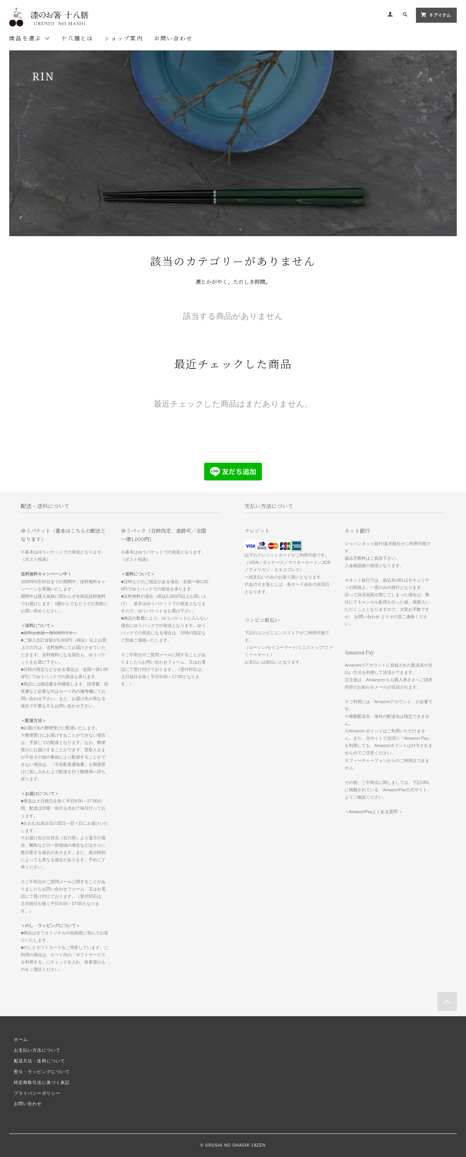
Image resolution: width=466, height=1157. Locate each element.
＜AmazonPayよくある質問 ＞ (374, 811)
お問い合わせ (173, 38)
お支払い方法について (37, 1050)
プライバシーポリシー (37, 1093)
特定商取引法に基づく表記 (42, 1082)
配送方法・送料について (39, 1061)
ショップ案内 (123, 38)
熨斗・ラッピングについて (42, 1071)
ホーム (21, 1039)
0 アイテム (435, 15)
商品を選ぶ (29, 38)
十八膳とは (77, 38)
